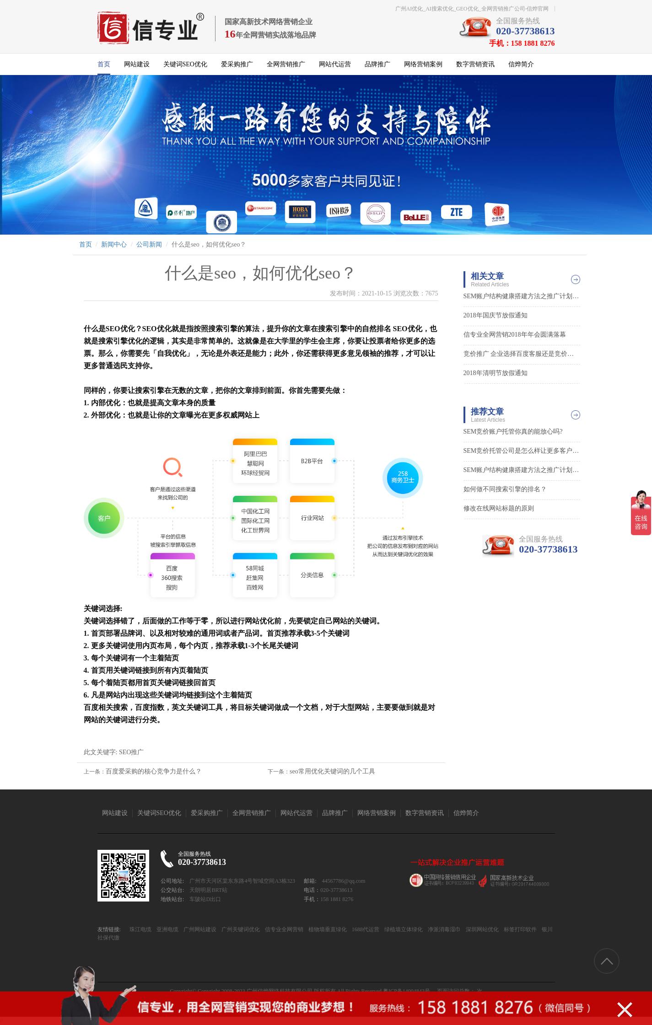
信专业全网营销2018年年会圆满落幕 (514, 334)
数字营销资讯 (475, 64)
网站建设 (137, 64)
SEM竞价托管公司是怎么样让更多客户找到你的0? (521, 450)
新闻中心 (114, 244)
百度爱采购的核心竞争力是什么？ (154, 771)
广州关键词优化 (240, 929)
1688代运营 (364, 929)
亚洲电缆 (166, 929)
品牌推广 (377, 64)
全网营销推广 (286, 64)
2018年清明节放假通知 (495, 373)
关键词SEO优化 (185, 64)
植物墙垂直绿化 (327, 929)
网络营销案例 (423, 64)
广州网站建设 (199, 929)
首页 (103, 64)
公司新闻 (149, 244)
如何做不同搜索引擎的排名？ (505, 489)
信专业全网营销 (283, 929)
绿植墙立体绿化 (403, 929)
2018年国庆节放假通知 (495, 315)
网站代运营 (335, 64)
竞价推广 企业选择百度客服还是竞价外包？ (521, 353)
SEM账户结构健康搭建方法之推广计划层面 (521, 296)
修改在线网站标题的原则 (498, 508)
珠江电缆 (140, 929)
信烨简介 (521, 64)
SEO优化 (120, 329)
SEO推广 (131, 752)
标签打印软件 (519, 929)
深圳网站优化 (481, 929)
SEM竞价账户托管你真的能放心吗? (513, 431)
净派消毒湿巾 (443, 929)
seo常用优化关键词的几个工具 (332, 771)
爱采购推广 (237, 64)
